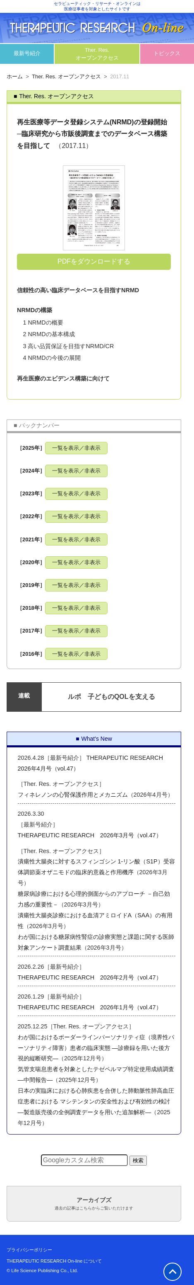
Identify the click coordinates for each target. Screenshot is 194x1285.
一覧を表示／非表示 (76, 448)
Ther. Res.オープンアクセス (97, 54)
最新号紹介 (27, 53)
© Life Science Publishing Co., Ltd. (42, 1270)
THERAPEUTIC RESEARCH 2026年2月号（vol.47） (90, 977)
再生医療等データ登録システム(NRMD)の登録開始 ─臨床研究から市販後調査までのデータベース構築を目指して (92, 134)
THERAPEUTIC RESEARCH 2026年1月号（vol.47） (90, 1007)
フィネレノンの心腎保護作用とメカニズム (73, 794)
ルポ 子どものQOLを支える (111, 696)
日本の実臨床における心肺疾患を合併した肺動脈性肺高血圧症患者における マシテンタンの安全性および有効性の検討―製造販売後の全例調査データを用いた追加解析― (96, 1101)
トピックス (166, 53)
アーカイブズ (94, 1203)
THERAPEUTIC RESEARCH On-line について (54, 1260)
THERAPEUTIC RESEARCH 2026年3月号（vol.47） (90, 835)
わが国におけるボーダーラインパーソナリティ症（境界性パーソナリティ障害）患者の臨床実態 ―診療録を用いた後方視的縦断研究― (96, 1048)
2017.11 (119, 76)
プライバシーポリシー (29, 1249)
